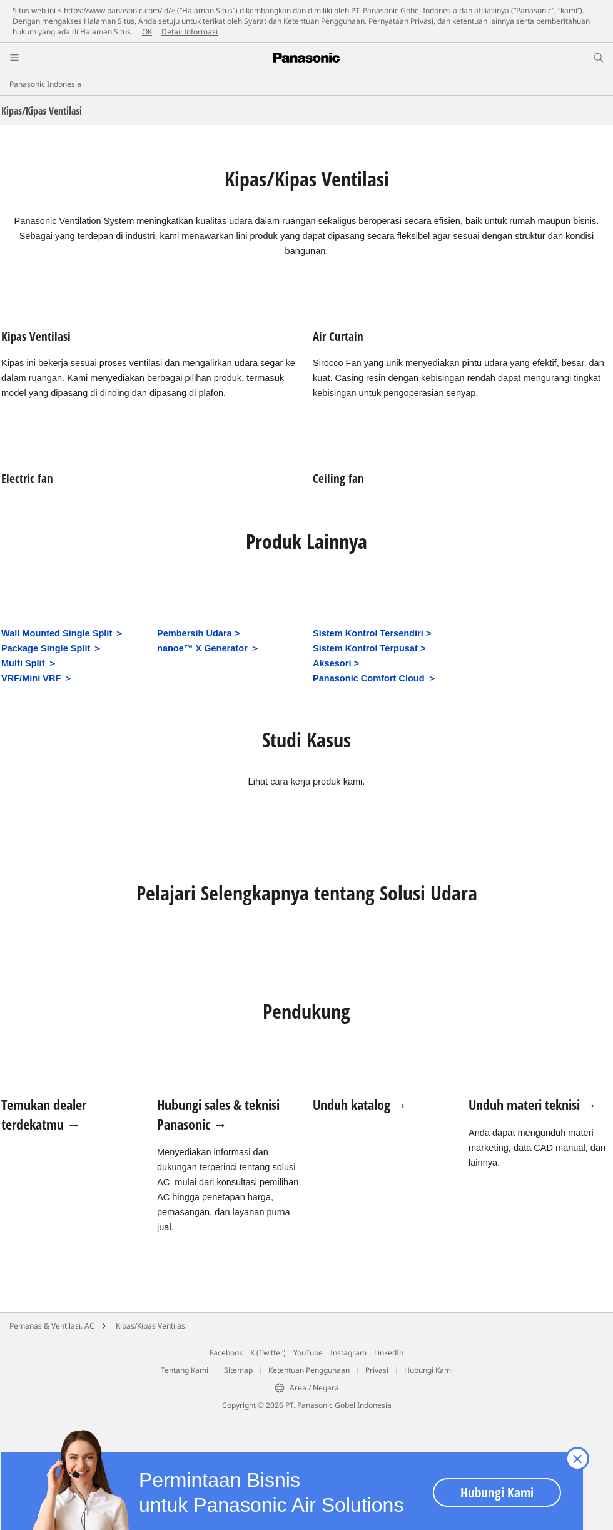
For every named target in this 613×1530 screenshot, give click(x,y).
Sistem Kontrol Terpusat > (369, 648)
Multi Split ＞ (29, 663)
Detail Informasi (189, 31)
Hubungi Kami (428, 1370)
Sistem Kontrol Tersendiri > (372, 633)
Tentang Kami (184, 1370)
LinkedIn (388, 1352)
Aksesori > (336, 663)
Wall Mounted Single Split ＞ (62, 633)
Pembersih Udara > (198, 633)
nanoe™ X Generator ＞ (208, 648)
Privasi (376, 1370)
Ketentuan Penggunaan (309, 1370)
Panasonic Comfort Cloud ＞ (375, 678)
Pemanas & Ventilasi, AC (51, 1325)
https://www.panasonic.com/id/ (117, 10)
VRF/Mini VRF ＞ (37, 678)
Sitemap (238, 1370)
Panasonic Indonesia (45, 84)
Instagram (348, 1352)
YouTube (308, 1352)
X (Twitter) (268, 1352)
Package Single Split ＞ (51, 648)
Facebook (226, 1352)
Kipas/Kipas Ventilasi (151, 1325)
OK (147, 31)
